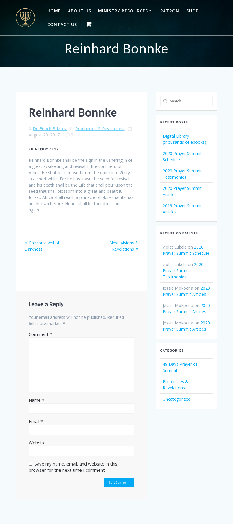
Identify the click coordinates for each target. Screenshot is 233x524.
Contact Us (62, 24)
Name (36, 400)
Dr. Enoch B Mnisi (50, 128)
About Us (79, 11)
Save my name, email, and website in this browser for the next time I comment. (73, 467)
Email (36, 421)
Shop (192, 11)
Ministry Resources (123, 11)
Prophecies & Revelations (99, 128)
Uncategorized (176, 399)
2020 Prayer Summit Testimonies (183, 271)
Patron (169, 11)
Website (37, 442)
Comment (40, 334)
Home (54, 11)
